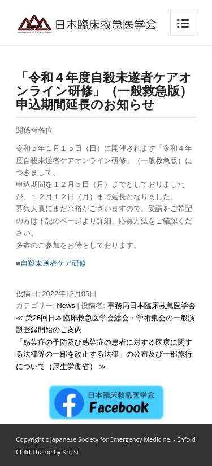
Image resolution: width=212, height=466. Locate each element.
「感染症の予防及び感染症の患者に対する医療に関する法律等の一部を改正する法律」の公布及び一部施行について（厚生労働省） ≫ (104, 354)
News (66, 305)
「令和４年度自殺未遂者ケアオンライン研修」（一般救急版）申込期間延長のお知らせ (104, 90)
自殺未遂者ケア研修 (53, 263)
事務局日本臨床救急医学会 (151, 305)
